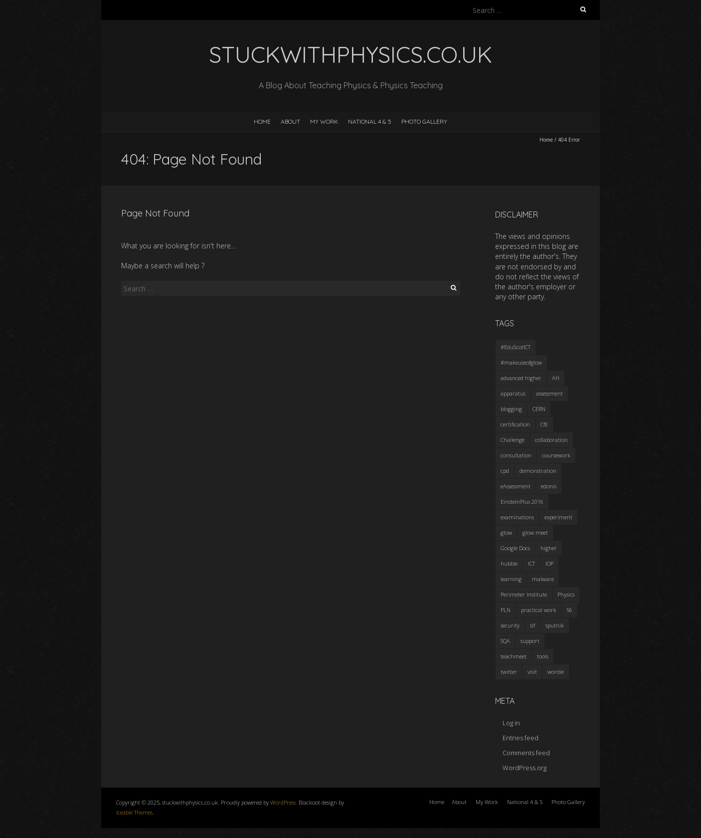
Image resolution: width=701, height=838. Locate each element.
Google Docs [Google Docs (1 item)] (515, 548)
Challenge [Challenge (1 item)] (513, 439)
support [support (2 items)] (530, 640)
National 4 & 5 (369, 121)
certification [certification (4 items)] (515, 424)
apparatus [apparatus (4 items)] (513, 393)
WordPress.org (524, 767)
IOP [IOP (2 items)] (549, 563)
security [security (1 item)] (510, 625)
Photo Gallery (424, 121)
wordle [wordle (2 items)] (555, 671)
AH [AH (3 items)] (555, 378)
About (290, 121)
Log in (511, 722)
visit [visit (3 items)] (532, 671)
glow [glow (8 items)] (506, 532)
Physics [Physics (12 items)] (565, 594)
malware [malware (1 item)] (543, 579)
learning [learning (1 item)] (511, 579)
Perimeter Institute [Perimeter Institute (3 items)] (524, 594)
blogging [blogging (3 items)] (511, 409)
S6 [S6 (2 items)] (569, 610)
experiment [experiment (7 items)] (558, 517)
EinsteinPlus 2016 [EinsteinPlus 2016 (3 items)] (522, 501)
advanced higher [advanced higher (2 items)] (521, 378)
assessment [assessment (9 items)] (549, 393)
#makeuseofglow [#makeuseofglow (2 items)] (521, 362)
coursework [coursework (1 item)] (556, 455)
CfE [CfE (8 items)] (544, 424)
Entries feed (520, 737)
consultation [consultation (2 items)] (516, 455)
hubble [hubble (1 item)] (509, 563)
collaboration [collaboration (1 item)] (551, 439)
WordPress (283, 802)
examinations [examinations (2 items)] (517, 517)
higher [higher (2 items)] (548, 548)
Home (262, 121)
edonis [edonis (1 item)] (548, 486)
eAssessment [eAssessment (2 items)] (515, 486)
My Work (324, 121)
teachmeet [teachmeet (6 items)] (513, 656)
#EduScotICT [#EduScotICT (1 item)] (515, 347)
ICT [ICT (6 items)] (531, 563)
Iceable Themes (134, 812)
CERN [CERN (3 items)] (538, 409)
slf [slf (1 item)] (532, 625)
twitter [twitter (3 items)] (509, 671)
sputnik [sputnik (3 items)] (554, 625)
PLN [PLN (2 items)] (506, 610)
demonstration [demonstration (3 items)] (538, 470)
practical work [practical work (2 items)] (538, 610)
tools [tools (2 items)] (542, 656)
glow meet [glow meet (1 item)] (535, 532)
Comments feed (526, 752)
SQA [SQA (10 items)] (505, 640)
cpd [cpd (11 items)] (505, 470)
